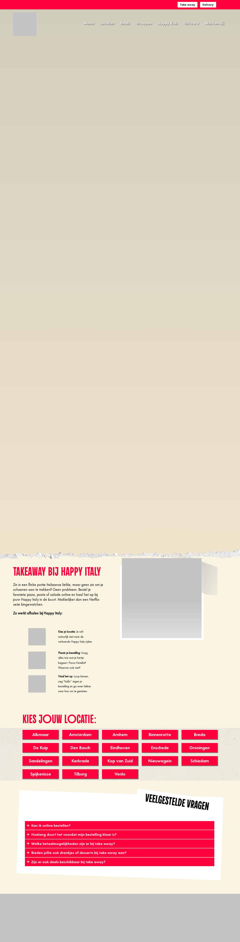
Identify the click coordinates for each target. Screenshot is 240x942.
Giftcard (191, 23)
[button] (177, 802)
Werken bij (214, 23)
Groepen (144, 23)
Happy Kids (168, 23)
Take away (187, 5)
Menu (89, 23)
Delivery (208, 5)
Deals (125, 23)
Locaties (107, 23)
